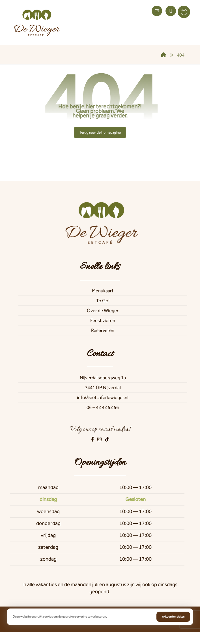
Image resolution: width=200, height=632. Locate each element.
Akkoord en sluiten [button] (173, 616)
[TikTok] (107, 439)
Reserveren (102, 330)
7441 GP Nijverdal (103, 387)
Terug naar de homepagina (100, 132)
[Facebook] (93, 439)
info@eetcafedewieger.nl (102, 397)
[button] (184, 12)
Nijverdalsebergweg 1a (103, 377)
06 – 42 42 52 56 (103, 407)
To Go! (102, 300)
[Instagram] (99, 439)
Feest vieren (102, 320)
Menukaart (102, 290)
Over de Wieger (103, 310)
